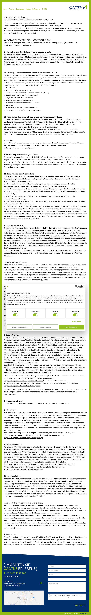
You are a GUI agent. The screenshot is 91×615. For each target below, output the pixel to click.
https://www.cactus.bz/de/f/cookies (22, 148)
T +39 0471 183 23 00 (15, 573)
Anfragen (80, 606)
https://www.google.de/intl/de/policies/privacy (22, 386)
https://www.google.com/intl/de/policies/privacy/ (23, 437)
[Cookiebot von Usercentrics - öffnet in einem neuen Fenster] (76, 286)
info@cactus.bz (47, 520)
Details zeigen (76, 321)
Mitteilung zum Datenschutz (68, 595)
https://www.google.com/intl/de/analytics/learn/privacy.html (28, 383)
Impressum (29, 45)
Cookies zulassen (71, 327)
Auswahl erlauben (45, 327)
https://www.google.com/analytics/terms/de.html (23, 381)
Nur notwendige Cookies (19, 327)
